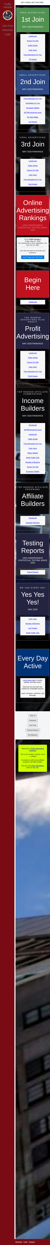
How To (32, 716)
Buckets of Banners (33, 462)
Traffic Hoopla (8, 6)
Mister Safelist (33, 453)
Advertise (7, 30)
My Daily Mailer (32, 117)
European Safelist (32, 108)
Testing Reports (32, 572)
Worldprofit (33, 425)
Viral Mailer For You (33, 103)
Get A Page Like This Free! (33, 257)
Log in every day (29, 680)
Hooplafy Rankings (33, 523)
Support (32, 1242)
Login (7, 34)
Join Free (7, 25)
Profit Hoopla (33, 376)
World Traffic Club (32, 458)
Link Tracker (32, 628)
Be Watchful (32, 735)
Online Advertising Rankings (32, 217)
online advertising (37, 766)
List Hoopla (33, 122)
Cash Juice (33, 50)
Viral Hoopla (32, 184)
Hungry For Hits (32, 41)
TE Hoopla (33, 59)
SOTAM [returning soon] (33, 112)
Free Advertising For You (33, 55)
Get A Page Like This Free (32, 2)
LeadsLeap (33, 36)
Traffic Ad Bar (33, 45)
